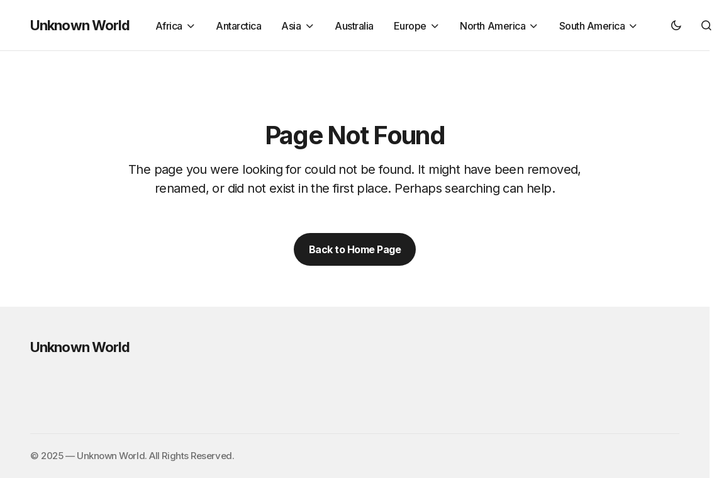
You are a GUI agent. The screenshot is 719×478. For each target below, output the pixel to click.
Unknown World (80, 25)
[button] (676, 25)
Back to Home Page (355, 249)
